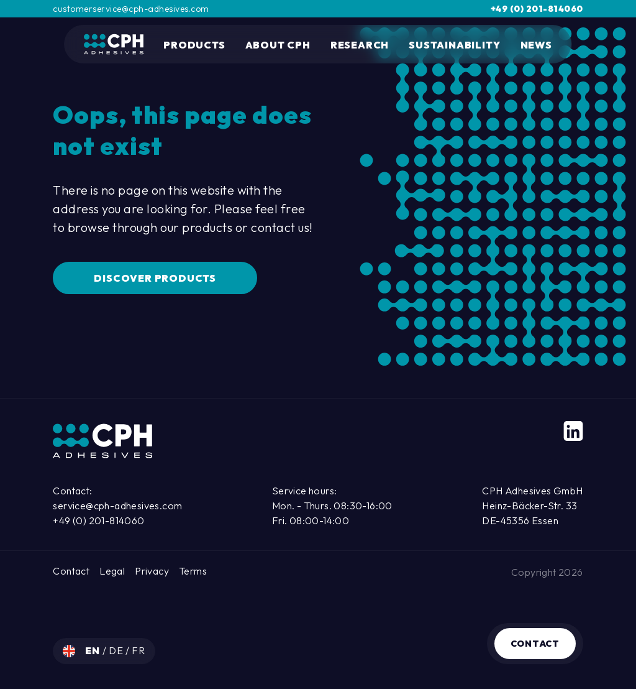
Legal (112, 571)
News (536, 45)
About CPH (278, 45)
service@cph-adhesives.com (117, 505)
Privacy (152, 571)
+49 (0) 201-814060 (537, 8)
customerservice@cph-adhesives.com (131, 8)
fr (138, 650)
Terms (193, 571)
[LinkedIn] (573, 431)
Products (194, 45)
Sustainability (454, 45)
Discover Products (155, 278)
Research (359, 45)
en (93, 650)
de (117, 650)
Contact (535, 643)
